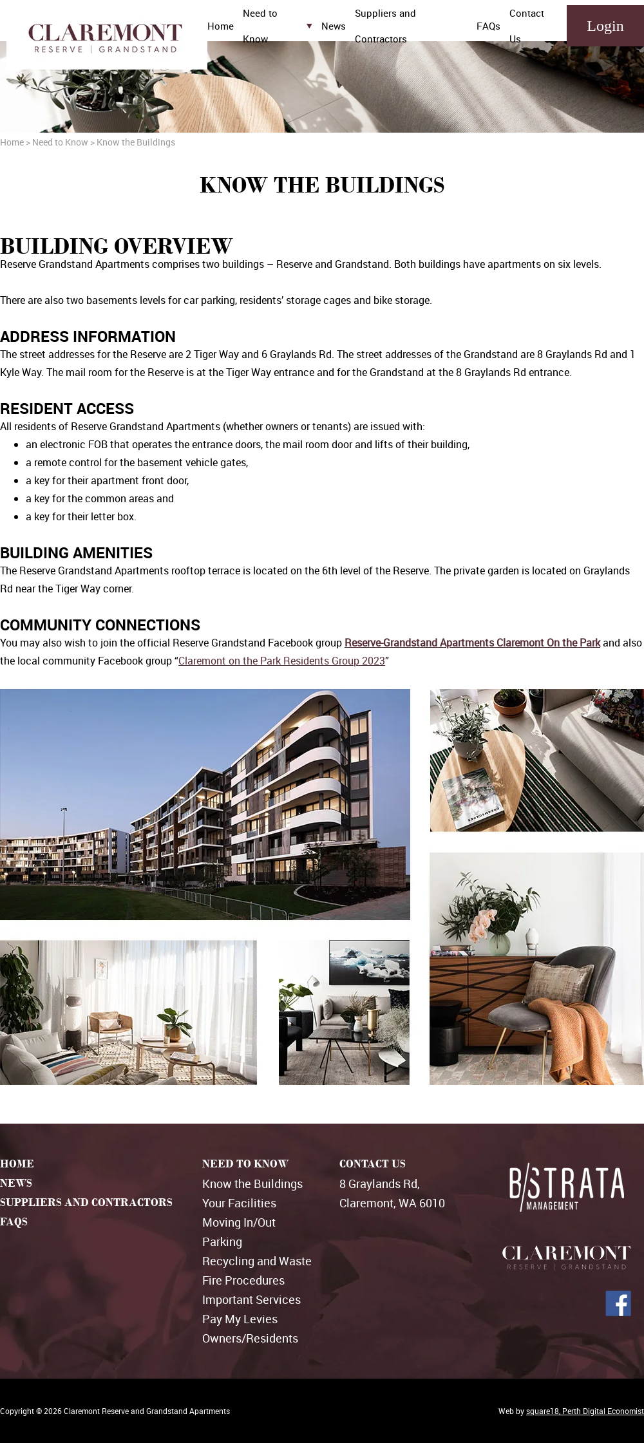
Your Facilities (239, 1203)
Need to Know (60, 142)
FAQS (14, 1222)
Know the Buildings (252, 1183)
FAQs (488, 25)
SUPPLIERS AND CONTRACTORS (86, 1202)
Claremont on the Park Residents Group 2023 (281, 661)
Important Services (251, 1299)
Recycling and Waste (257, 1261)
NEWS (16, 1183)
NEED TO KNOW (245, 1164)
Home (220, 25)
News (333, 25)
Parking (222, 1241)
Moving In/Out (239, 1222)
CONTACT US (372, 1164)
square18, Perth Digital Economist (585, 1411)
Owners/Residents (250, 1338)
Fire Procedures (243, 1280)
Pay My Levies (240, 1318)
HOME (17, 1164)
